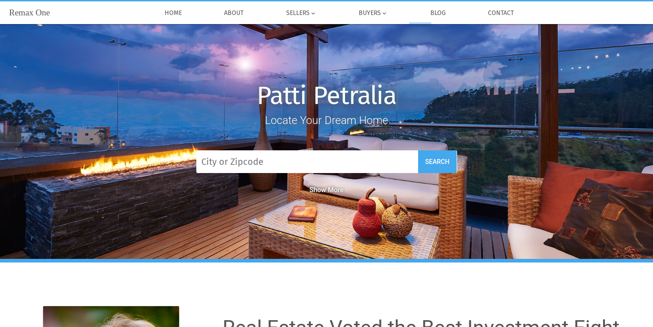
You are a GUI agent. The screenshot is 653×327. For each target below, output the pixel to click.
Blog (438, 13)
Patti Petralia (326, 95)
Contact (501, 13)
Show (326, 190)
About (234, 13)
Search (437, 161)
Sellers (301, 13)
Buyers (373, 13)
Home (173, 13)
